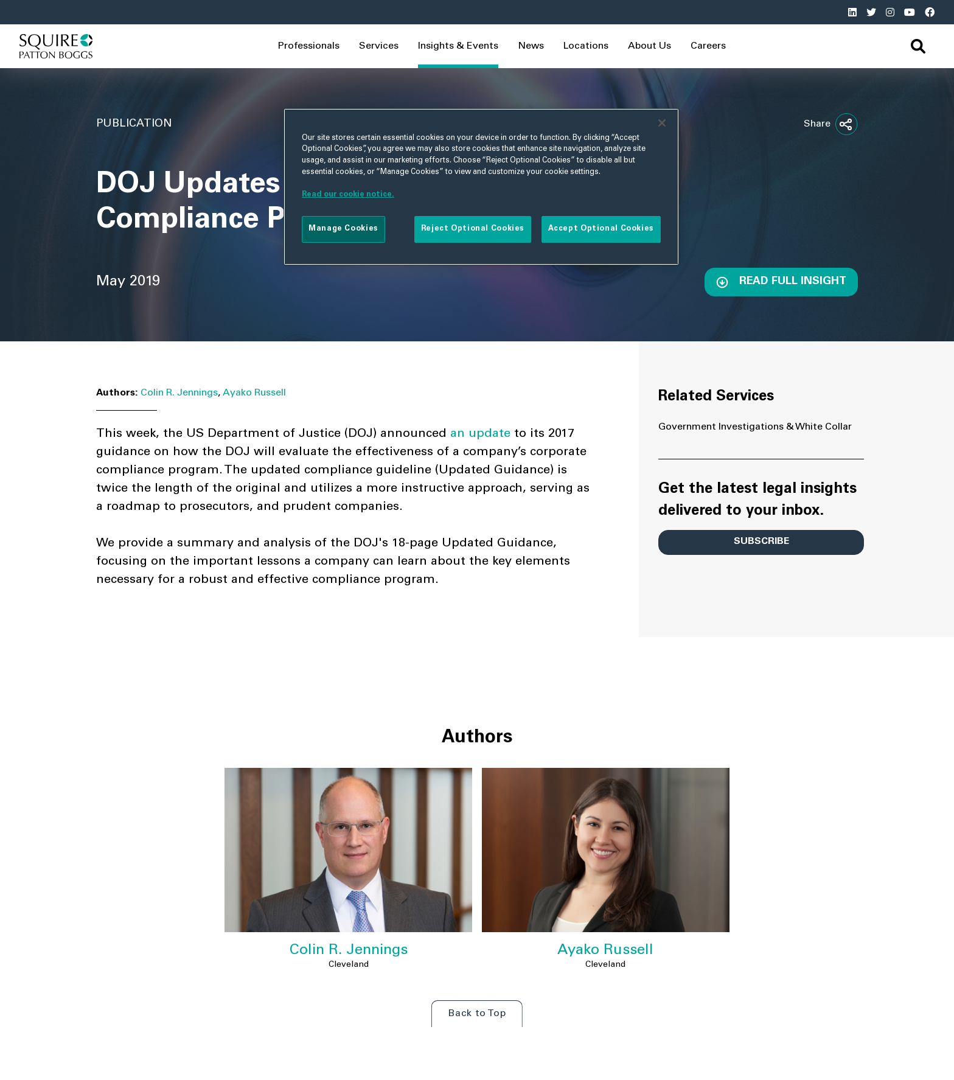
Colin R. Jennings (179, 393)
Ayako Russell (254, 393)
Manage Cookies (343, 228)
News (531, 46)
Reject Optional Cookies (472, 228)
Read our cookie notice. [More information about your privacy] (348, 194)
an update (482, 434)
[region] (481, 186)
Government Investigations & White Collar (755, 427)
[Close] (662, 123)
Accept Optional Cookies (601, 228)
